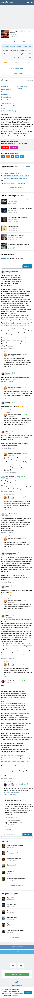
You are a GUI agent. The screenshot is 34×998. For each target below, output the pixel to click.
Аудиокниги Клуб (17, 981)
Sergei (7, 586)
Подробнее (15, 995)
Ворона (7, 373)
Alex (6, 431)
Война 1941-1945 (23, 167)
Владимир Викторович (12, 271)
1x (30, 41)
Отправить (27, 266)
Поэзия (4, 80)
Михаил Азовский (10, 553)
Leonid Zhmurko (13, 681)
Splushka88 (9, 514)
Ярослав (8, 402)
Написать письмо (17, 974)
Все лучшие (16, 937)
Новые (12, 258)
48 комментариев (17, 68)
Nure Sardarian (12, 476)
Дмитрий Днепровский (15, 354)
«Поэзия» (20, 196)
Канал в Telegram (17, 952)
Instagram (14, 147)
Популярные (5, 258)
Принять (28, 992)
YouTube (5, 147)
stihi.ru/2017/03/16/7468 (11, 792)
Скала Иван (13, 35)
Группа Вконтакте (17, 947)
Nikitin (7, 615)
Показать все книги (16, 885)
